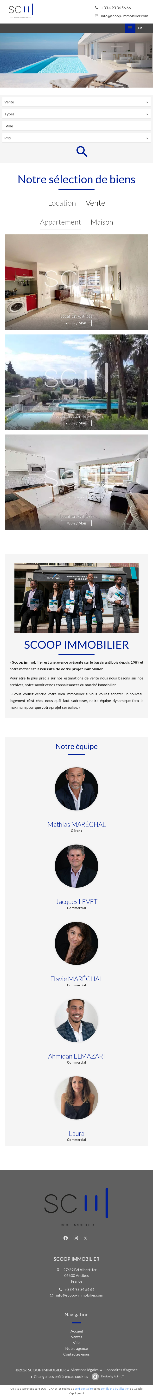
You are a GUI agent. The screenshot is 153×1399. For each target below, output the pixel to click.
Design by (112, 1376)
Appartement (60, 221)
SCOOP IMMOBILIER (77, 1259)
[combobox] (76, 102)
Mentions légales (84, 1369)
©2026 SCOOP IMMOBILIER (40, 1370)
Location (62, 202)
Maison (102, 221)
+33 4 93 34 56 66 (116, 7)
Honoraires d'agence (120, 1369)
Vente (95, 202)
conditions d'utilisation (115, 1388)
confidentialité (84, 1388)
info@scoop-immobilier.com (124, 15)
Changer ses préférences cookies (61, 1376)
